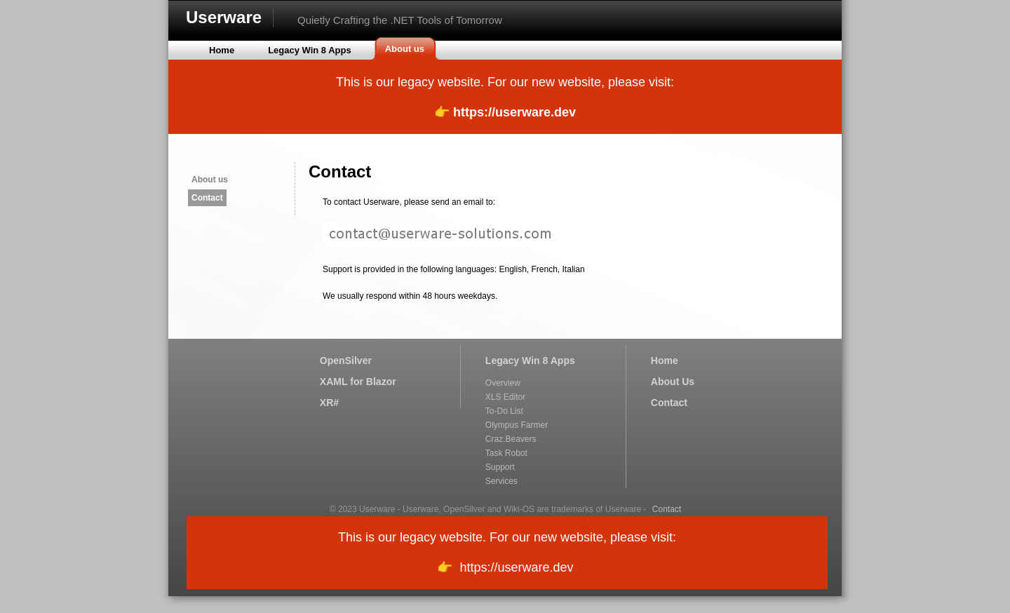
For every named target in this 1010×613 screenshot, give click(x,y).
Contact (207, 198)
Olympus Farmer (516, 425)
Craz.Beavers (511, 439)
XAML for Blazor (358, 381)
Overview (502, 383)
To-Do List (504, 411)
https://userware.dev (514, 112)
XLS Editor (505, 397)
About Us (672, 381)
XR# (329, 402)
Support (500, 467)
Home (664, 360)
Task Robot (506, 453)
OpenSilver (346, 360)
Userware (224, 17)
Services (501, 481)
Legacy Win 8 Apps (530, 360)
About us (209, 179)
